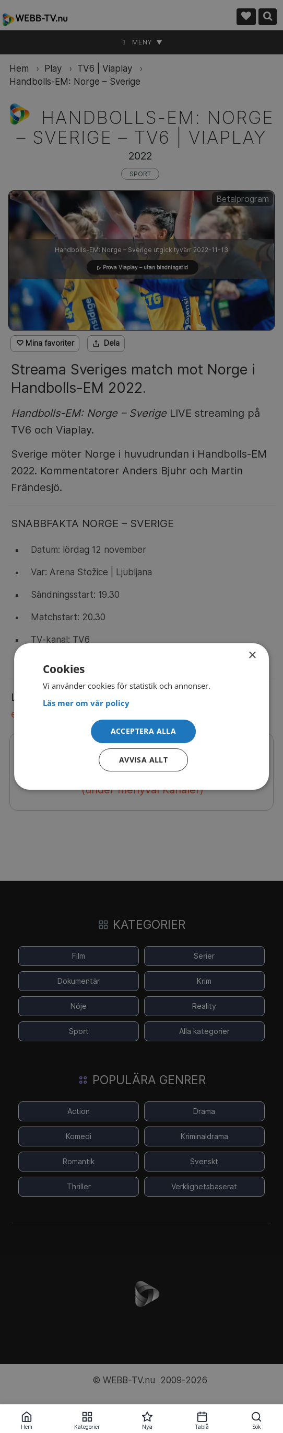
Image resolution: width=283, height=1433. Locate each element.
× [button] (252, 655)
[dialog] (141, 716)
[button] (143, 732)
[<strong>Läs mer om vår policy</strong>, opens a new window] (141, 703)
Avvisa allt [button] (143, 760)
